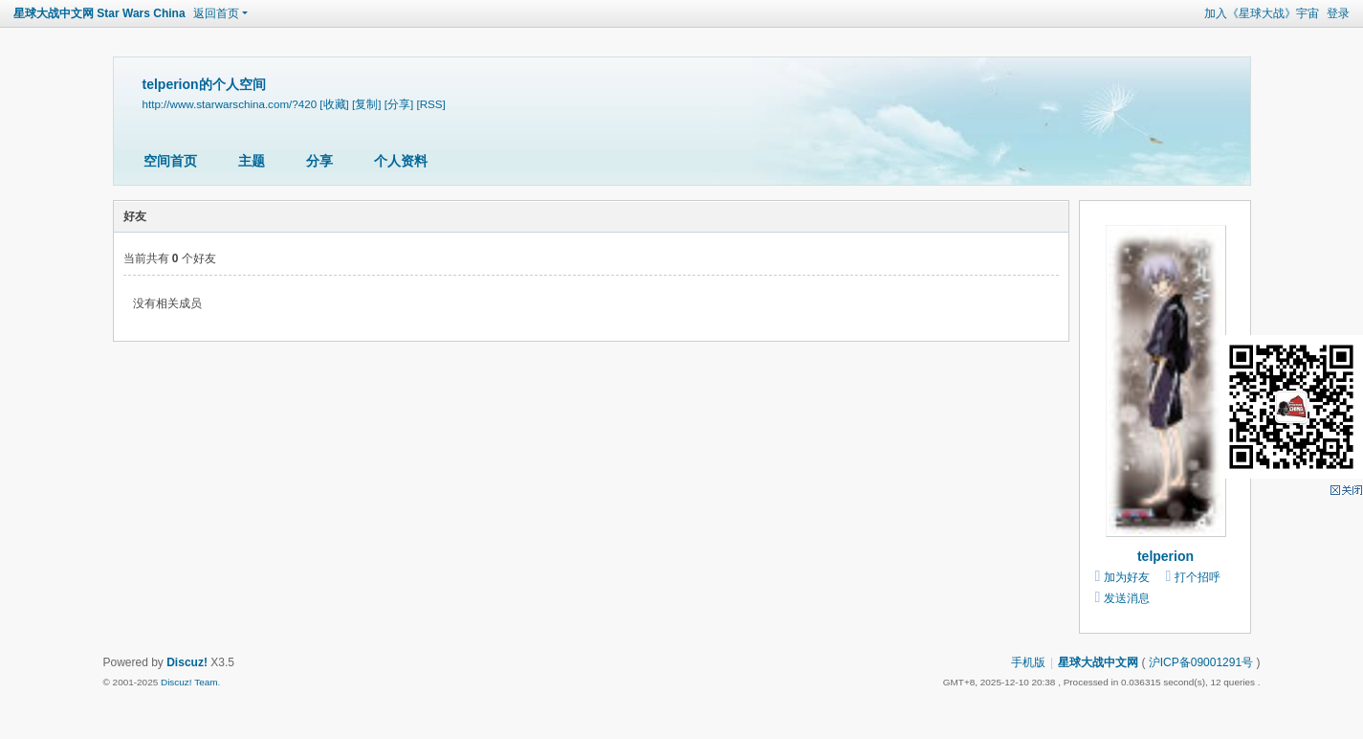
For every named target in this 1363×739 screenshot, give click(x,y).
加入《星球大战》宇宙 (1261, 13)
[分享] (399, 104)
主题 (251, 160)
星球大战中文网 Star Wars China (99, 13)
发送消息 (1127, 598)
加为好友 (1127, 577)
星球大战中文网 (1098, 662)
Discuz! (187, 662)
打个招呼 (1197, 577)
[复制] (366, 104)
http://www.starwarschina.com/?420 (230, 104)
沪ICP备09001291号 (1201, 662)
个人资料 (401, 160)
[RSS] (430, 104)
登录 (1338, 13)
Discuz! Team (189, 682)
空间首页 (170, 160)
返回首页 (216, 13)
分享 (319, 160)
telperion (1165, 556)
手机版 (1028, 662)
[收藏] (333, 104)
